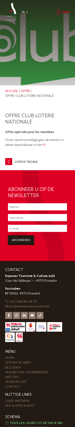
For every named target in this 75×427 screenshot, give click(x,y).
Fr (44, 145)
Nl (23, 12)
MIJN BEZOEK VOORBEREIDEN (26, 372)
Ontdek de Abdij (18, 362)
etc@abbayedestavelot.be (27, 306)
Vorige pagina (21, 161)
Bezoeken (13, 367)
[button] (58, 12)
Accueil (11, 91)
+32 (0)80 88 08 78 (21, 301)
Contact (13, 386)
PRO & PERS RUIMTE (20, 405)
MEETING (12, 377)
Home (9, 358)
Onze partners (17, 401)
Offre (25, 91)
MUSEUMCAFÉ (16, 382)
